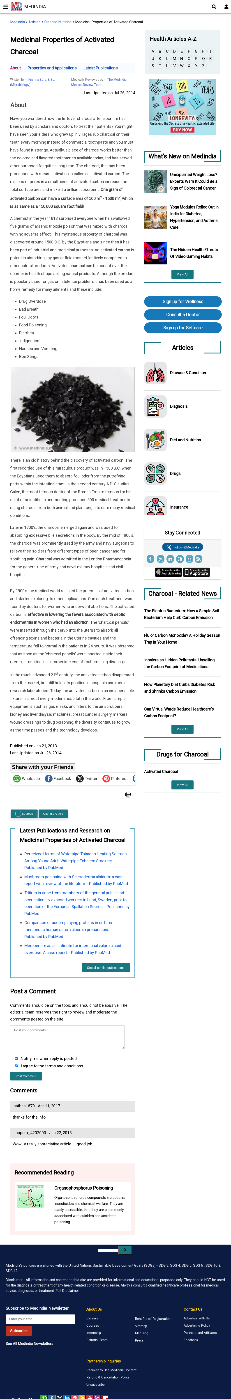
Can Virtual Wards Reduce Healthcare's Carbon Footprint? (179, 712)
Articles (34, 22)
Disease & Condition (188, 372)
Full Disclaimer (67, 1268)
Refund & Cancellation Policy (107, 1355)
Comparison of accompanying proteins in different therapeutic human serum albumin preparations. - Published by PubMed (69, 907)
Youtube (89, 1376)
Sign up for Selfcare (183, 327)
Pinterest (115, 756)
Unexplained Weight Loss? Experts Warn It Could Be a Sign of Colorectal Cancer (193, 181)
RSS (82, 1376)
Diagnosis (179, 406)
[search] (108, 1228)
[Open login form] (226, 7)
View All (182, 274)
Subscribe (19, 1309)
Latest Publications (100, 68)
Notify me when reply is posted (48, 1036)
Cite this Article (53, 792)
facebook (51, 1376)
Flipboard (104, 1376)
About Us (94, 1287)
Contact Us (193, 1287)
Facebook (58, 756)
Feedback (191, 1318)
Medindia (17, 22)
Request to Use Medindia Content (111, 1348)
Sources (24, 792)
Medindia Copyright (193, 1378)
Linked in (66, 1376)
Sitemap (141, 1304)
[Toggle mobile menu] (4, 7)
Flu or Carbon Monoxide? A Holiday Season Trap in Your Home (182, 638)
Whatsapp (26, 756)
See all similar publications (106, 946)
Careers (92, 1296)
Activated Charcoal (161, 771)
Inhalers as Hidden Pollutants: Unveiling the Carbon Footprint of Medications (179, 663)
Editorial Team (97, 1318)
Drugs (175, 473)
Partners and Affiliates (200, 1311)
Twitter (86, 756)
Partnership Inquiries (103, 1339)
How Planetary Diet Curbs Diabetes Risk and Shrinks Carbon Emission (179, 688)
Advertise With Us (197, 1296)
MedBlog (141, 1311)
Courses (92, 1303)
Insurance (179, 507)
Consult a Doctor (183, 314)
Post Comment (26, 1054)
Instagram (97, 1376)
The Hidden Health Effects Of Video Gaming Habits (194, 253)
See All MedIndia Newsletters (29, 1321)
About (15, 68)
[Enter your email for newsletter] (40, 1297)
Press (139, 1318)
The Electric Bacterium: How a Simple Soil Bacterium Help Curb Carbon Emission (181, 614)
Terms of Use (161, 1382)
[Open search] (214, 7)
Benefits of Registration (153, 1297)
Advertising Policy (197, 1303)
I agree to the (51, 1044)
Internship (93, 1311)
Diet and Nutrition (58, 22)
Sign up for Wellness (183, 301)
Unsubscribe (95, 1362)
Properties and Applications (52, 68)
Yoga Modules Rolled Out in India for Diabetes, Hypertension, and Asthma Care (194, 217)
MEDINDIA (28, 6)
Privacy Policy (140, 1382)
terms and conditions (64, 1044)
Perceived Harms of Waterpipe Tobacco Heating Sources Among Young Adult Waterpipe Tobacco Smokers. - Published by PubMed (75, 838)
